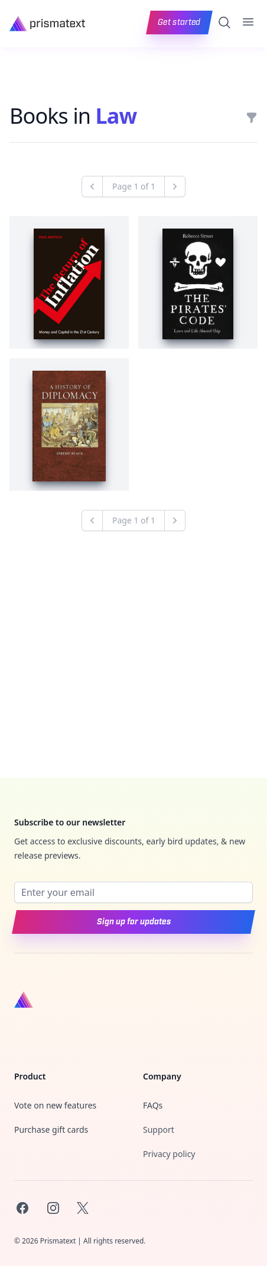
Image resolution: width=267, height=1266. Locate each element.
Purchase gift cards (51, 1129)
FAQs (152, 1105)
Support (158, 1129)
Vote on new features (55, 1105)
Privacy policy (169, 1153)
